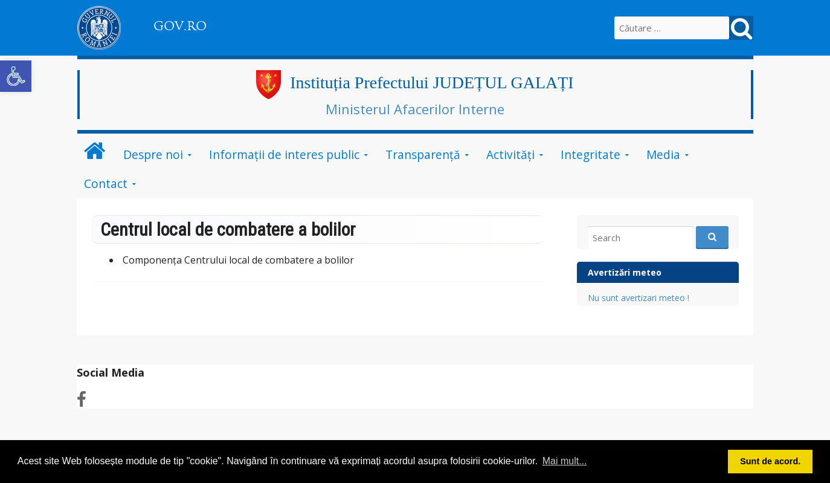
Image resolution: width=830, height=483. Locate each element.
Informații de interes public (284, 154)
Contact (105, 183)
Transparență (422, 154)
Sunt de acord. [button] (770, 461)
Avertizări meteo (624, 272)
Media (663, 154)
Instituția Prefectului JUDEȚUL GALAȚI (431, 82)
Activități (510, 154)
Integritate (590, 154)
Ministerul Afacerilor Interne (415, 109)
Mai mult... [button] (564, 461)
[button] (15, 76)
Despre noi (153, 154)
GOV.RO (180, 26)
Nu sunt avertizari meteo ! (638, 297)
